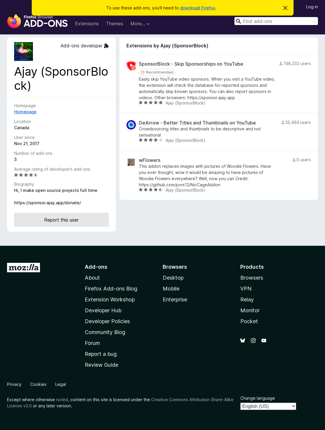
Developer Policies (107, 321)
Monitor (250, 310)
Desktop (173, 278)
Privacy (14, 384)
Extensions (87, 23)
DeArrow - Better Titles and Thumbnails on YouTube (197, 123)
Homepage (25, 111)
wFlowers (149, 160)
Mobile (171, 288)
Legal (60, 384)
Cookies (38, 384)
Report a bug (101, 354)
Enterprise (175, 299)
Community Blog (105, 332)
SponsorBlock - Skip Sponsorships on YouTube (191, 64)
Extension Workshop (110, 299)
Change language (257, 398)
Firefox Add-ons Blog (111, 288)
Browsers (251, 278)
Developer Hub (103, 310)
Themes (114, 23)
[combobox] (276, 21)
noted (62, 399)
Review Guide (101, 365)
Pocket (249, 321)
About (92, 278)
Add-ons (96, 267)
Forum (92, 343)
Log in (312, 6)
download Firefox (197, 7)
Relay (247, 299)
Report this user (61, 220)
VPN (245, 288)
